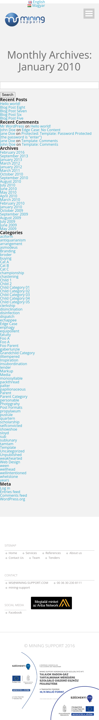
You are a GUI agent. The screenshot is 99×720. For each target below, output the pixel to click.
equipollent (9, 331)
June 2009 (8, 225)
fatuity (5, 334)
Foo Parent (9, 345)
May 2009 (8, 228)
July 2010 (7, 185)
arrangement (11, 243)
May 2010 (8, 192)
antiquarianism (13, 240)
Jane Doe (7, 133)
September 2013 (14, 155)
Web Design (10, 461)
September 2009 (14, 214)
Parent (5, 392)
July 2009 (7, 221)
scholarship (9, 421)
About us (75, 553)
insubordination (13, 363)
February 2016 (12, 152)
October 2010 (11, 174)
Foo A (5, 338)
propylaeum (10, 411)
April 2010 (8, 195)
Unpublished (11, 454)
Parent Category (13, 396)
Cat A (4, 261)
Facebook (15, 612)
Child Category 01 (15, 287)
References (53, 553)
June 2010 (8, 188)
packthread (9, 381)
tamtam (6, 443)
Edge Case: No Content (41, 129)
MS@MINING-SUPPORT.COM (28, 583)
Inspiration (9, 360)
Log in (5, 488)
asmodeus (9, 247)
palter (5, 385)
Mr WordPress (12, 126)
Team (36, 558)
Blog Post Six (11, 114)
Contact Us (16, 558)
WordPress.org (12, 499)
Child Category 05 (15, 301)
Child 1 (6, 280)
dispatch (7, 316)
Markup (6, 371)
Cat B (4, 265)
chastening (9, 276)
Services (31, 553)
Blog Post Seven (13, 110)
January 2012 (11, 166)
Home (13, 553)
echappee (8, 320)
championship (12, 272)
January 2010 (11, 206)
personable (9, 400)
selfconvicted (11, 425)
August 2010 (10, 181)
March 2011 (10, 170)
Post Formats (11, 407)
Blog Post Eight (12, 107)
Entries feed (10, 491)
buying (5, 258)
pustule (6, 414)
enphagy (7, 327)
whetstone (9, 476)
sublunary (8, 440)
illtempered (10, 356)
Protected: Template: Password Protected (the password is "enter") (45, 135)
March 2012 (10, 163)
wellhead (7, 469)
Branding (7, 250)
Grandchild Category (17, 352)
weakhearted (11, 458)
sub (3, 436)
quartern (7, 418)
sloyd (4, 432)
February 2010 (12, 203)
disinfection (10, 312)
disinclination (11, 309)
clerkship (7, 305)
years (4, 480)
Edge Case (8, 323)
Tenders (54, 558)
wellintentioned (13, 472)
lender (5, 367)
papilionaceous (13, 389)
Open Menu (89, 13)
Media (5, 374)
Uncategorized (12, 451)
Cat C (4, 269)
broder (6, 254)
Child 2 (6, 283)
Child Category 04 (15, 298)
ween (4, 465)
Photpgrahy (10, 403)
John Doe (7, 129)
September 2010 (14, 177)
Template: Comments (39, 140)
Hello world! (10, 103)
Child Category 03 (15, 294)
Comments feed (13, 495)
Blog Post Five (11, 118)
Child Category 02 (15, 291)
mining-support (19, 587)
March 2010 (10, 199)
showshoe (8, 429)
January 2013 (11, 159)
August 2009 (10, 217)
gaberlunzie (10, 349)
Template (8, 447)
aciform (6, 236)
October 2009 (11, 210)
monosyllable (11, 378)
